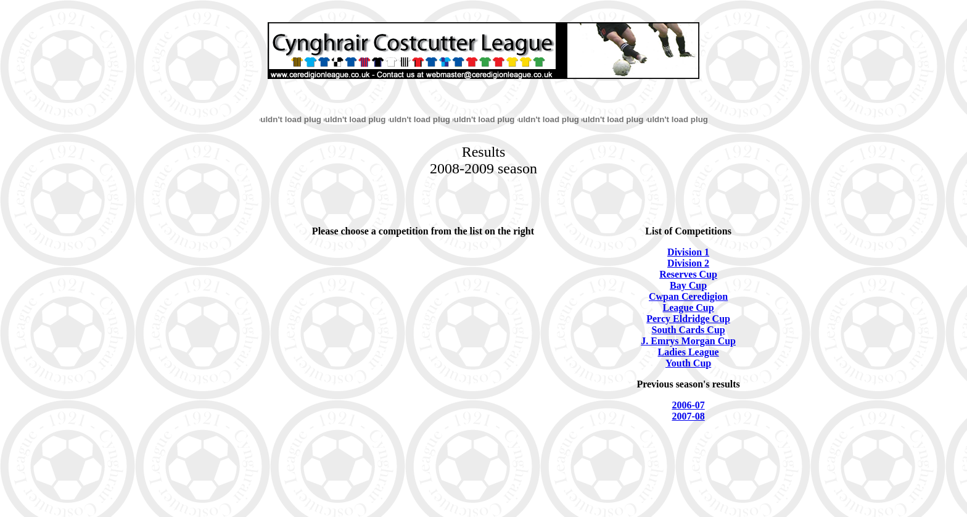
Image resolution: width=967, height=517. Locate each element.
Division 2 (688, 263)
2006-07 (688, 405)
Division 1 (688, 252)
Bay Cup (688, 285)
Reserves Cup (688, 274)
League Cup (688, 307)
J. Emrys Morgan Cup (688, 341)
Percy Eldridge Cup (688, 318)
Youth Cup (688, 363)
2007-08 (688, 416)
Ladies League (688, 352)
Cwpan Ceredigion (688, 296)
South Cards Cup (688, 330)
